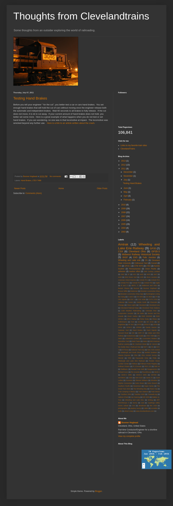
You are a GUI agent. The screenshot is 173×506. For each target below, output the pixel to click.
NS (152, 347)
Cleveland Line (154, 305)
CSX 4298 (141, 299)
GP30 (139, 324)
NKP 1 (146, 347)
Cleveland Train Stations (151, 308)
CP (156, 297)
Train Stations (143, 392)
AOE (141, 277)
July (126, 180)
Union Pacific (150, 269)
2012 (123, 165)
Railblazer (124, 369)
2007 (123, 216)
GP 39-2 (131, 324)
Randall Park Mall (137, 369)
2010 (123, 205)
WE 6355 (146, 397)
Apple (158, 283)
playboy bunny (136, 408)
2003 (123, 232)
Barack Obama (123, 288)
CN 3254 (140, 297)
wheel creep (128, 411)
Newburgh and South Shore (131, 352)
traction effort (134, 271)
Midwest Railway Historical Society (141, 254)
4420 (141, 274)
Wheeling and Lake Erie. (134, 400)
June (126, 188)
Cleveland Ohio (137, 251)
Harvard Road (123, 333)
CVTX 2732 (153, 299)
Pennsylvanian (135, 269)
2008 (123, 212)
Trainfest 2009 (139, 394)
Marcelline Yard (123, 341)
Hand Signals (152, 330)
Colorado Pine (151, 311)
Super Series (149, 386)
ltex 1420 (153, 405)
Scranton (129, 380)
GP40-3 (129, 327)
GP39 (155, 324)
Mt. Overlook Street (140, 344)
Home (61, 188)
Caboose (121, 302)
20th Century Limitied (152, 271)
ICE (133, 333)
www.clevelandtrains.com (145, 411)
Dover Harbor (132, 316)
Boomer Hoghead (150, 288)
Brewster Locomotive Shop (150, 291)
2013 (123, 161)
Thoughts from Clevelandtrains (81, 16)
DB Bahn (140, 313)
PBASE (120, 358)
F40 (119, 266)
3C (129, 274)
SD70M (153, 375)
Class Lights (131, 305)
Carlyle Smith (142, 302)
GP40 (120, 327)
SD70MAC (122, 378)
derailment (142, 405)
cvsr (133, 405)
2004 (123, 228)
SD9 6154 (139, 378)
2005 (123, 224)
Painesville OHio (142, 358)
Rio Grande (135, 372)
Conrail (154, 263)
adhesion (121, 271)
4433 (148, 274)
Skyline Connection (125, 383)
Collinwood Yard (141, 263)
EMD (135, 257)
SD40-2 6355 (141, 375)
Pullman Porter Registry (148, 364)
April (126, 196)
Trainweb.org (152, 394)
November (128, 176)
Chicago (121, 305)
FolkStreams (122, 322)
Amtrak (123, 244)
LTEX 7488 (36, 180)
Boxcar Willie (122, 291)
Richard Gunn (123, 372)
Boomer (136, 288)
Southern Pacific (124, 386)
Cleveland (142, 305)
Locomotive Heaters (149, 338)
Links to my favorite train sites (134, 145)
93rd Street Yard (131, 277)
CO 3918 (149, 297)
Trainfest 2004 (126, 394)
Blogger (98, 491)
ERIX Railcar (132, 319)
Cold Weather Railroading (131, 311)
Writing (150, 400)
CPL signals (122, 299)
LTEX (148, 266)
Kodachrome (131, 336)
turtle (120, 411)
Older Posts (102, 188)
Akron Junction (151, 277)
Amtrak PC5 (148, 283)
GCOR (140, 322)
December (128, 172)
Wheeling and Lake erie (129, 260)
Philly (155, 358)
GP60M (139, 327)
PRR (129, 358)
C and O (131, 297)
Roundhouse (146, 372)
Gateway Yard (123, 330)
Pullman (135, 364)
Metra (145, 341)
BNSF (125, 257)
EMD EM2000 (147, 316)
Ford (132, 322)
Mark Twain (136, 341)
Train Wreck (155, 392)
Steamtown (137, 386)
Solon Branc (139, 383)
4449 (120, 277)
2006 (123, 220)
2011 (123, 169)
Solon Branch (152, 383)
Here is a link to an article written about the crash (70, 123)
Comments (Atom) (33, 193)
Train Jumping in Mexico (126, 392)
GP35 (153, 248)
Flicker (154, 319)
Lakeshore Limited (132, 338)
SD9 (130, 378)
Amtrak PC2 (155, 280)
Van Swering (135, 397)
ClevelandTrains (128, 149)
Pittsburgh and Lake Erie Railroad (131, 361)
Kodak (141, 336)
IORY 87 (141, 333)
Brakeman (134, 291)
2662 (122, 274)
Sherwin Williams (142, 380)
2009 (123, 208)
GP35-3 (155, 251)
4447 (155, 274)
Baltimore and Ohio (149, 285)
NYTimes (125, 350)
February (128, 200)
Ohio (135, 355)
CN (146, 260)
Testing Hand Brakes (30, 98)
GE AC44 (150, 322)
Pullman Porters (124, 366)
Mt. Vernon (153, 344)
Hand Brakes (26, 180)
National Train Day (137, 350)
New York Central (153, 350)
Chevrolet (153, 302)
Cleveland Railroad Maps (130, 308)
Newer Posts (19, 188)
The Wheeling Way (140, 389)
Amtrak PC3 (125, 283)
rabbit (146, 408)
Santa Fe (149, 378)
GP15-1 (128, 266)
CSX (120, 251)
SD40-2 (157, 372)
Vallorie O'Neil (123, 397)
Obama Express (124, 355)
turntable (154, 408)
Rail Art (157, 366)
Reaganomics (152, 369)
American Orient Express (127, 280)
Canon (130, 302)
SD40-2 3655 (126, 375)
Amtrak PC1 (143, 280)
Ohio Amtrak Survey (149, 355)
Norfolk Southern (151, 352)
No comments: (56, 176)
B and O (124, 285)
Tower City (153, 389)
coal (142, 403)
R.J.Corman (137, 366)
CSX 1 (132, 299)
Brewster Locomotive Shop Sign (131, 294)
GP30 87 (147, 324)
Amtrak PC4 (136, 283)
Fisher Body (144, 319)
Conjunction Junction (125, 313)
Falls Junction (149, 257)
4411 (134, 274)
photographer (123, 408)
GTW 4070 (138, 266)
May (126, 192)
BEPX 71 (135, 285)
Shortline (154, 380)
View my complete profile (129, 436)
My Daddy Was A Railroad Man (129, 347)
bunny (135, 403)
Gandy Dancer (151, 327)
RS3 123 (148, 366)
